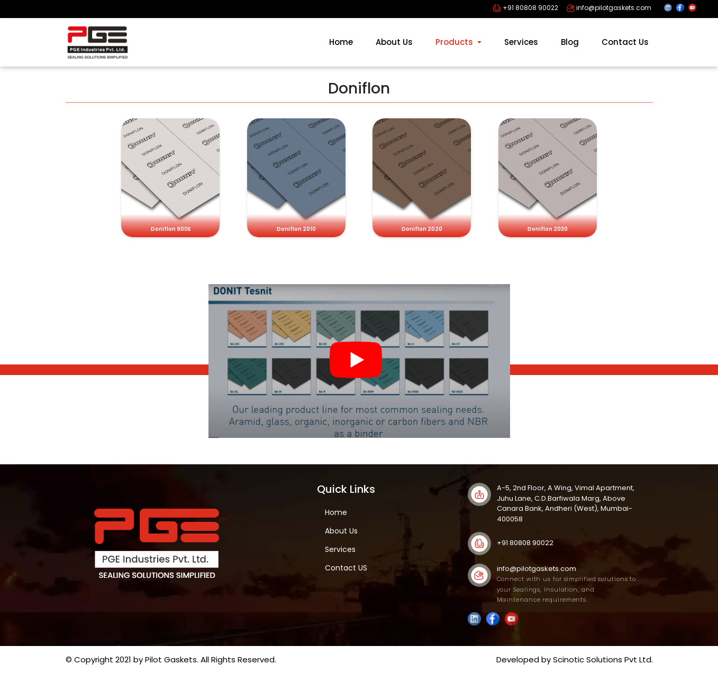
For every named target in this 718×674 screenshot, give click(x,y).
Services (521, 42)
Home (341, 42)
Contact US (346, 568)
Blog (570, 42)
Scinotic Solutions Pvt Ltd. (603, 659)
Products (455, 42)
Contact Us (625, 42)
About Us (394, 42)
